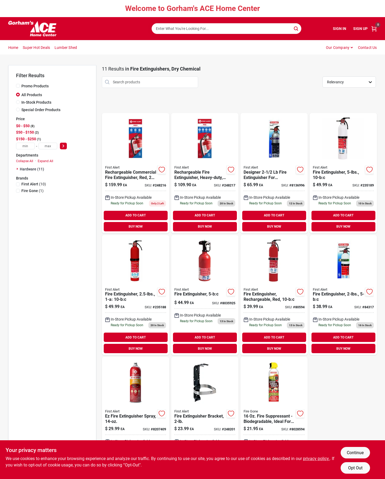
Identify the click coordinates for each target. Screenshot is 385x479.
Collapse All (24, 161)
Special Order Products (40, 109)
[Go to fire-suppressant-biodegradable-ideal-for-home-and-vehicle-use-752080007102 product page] (274, 417)
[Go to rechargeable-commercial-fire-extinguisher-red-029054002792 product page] (135, 173)
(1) (32, 191)
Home (13, 47)
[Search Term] (226, 28)
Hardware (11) (32, 169)
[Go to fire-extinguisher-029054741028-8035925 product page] (204, 295)
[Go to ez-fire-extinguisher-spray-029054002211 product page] (135, 417)
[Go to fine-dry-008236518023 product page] (274, 295)
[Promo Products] (18, 86)
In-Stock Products (36, 102)
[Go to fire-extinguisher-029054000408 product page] (343, 173)
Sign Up (360, 28)
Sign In (339, 28)
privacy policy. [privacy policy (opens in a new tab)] (316, 458)
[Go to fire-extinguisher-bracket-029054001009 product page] (204, 417)
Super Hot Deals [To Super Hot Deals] (36, 47)
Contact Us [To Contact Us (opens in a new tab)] (367, 47)
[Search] (296, 28)
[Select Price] (63, 146)
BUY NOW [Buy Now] (136, 226)
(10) (33, 184)
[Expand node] (18, 169)
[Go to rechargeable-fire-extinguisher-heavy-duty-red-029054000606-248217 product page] (204, 173)
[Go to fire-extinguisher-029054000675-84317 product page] (343, 295)
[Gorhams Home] (32, 28)
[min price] (25, 146)
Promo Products (35, 86)
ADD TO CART (135, 215)
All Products (31, 95)
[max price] (47, 146)
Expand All (45, 161)
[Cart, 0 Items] (374, 29)
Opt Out (355, 467)
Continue (355, 452)
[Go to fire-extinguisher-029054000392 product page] (135, 295)
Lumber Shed (66, 47)
